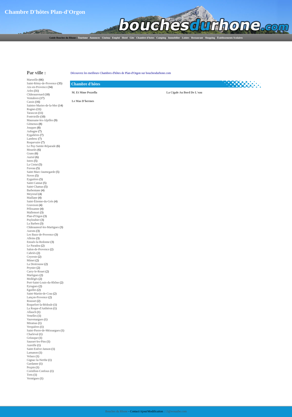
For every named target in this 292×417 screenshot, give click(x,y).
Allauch (31, 312)
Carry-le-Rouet (36, 271)
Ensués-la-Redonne (38, 242)
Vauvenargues (35, 319)
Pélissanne (33, 208)
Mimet (31, 260)
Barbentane (33, 190)
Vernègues (33, 378)
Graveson (32, 205)
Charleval (32, 334)
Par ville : (36, 72)
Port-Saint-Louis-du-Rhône (43, 282)
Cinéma (106, 37)
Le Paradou (33, 245)
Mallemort (33, 212)
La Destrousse (35, 264)
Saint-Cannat (34, 183)
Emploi (116, 37)
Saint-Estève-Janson (39, 349)
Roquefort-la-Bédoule (40, 304)
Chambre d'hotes (145, 37)
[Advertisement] (166, 55)
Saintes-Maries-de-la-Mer (42, 105)
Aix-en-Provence (37, 87)
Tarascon (32, 113)
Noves (30, 175)
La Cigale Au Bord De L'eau (184, 92)
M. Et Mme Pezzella (84, 92)
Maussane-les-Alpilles (40, 120)
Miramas (32, 323)
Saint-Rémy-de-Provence (42, 83)
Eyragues (32, 286)
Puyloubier (33, 220)
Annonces (95, 37)
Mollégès (32, 279)
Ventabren (33, 98)
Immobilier (174, 37)
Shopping (210, 37)
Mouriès (32, 149)
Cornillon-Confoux (38, 371)
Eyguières (33, 179)
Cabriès (31, 253)
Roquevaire (33, 142)
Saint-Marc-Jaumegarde (41, 172)
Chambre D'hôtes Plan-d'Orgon (45, 12)
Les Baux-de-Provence (40, 234)
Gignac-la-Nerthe (37, 360)
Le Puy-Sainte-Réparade (41, 146)
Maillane (32, 197)
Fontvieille (33, 116)
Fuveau (31, 168)
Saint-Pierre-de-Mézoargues (43, 330)
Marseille (32, 79)
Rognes (31, 109)
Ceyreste (32, 256)
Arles (30, 90)
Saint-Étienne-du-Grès (40, 201)
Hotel (125, 37)
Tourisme (83, 37)
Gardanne (32, 363)
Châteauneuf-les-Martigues (43, 227)
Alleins (31, 238)
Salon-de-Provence (38, 249)
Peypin (31, 367)
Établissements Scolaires (230, 37)
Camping (161, 37)
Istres (30, 161)
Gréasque (32, 338)
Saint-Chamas (35, 186)
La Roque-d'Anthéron (39, 308)
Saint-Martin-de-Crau (39, 293)
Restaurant (197, 37)
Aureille (31, 345)
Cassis (30, 102)
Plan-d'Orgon (35, 216)
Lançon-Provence (37, 297)
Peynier (31, 267)
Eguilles (31, 290)
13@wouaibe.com (176, 411)
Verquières (33, 326)
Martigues (33, 275)
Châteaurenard (35, 94)
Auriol (30, 157)
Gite (132, 37)
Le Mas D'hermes (83, 101)
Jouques (31, 127)
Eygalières (33, 135)
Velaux (31, 356)
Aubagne (32, 131)
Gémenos (32, 124)
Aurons (31, 231)
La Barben (33, 223)
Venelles (32, 315)
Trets (30, 374)
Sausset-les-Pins (36, 341)
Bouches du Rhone (116, 411)
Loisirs (185, 37)
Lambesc (32, 138)
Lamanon (32, 352)
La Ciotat (32, 164)
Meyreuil (32, 194)
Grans (30, 153)
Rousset (31, 301)
